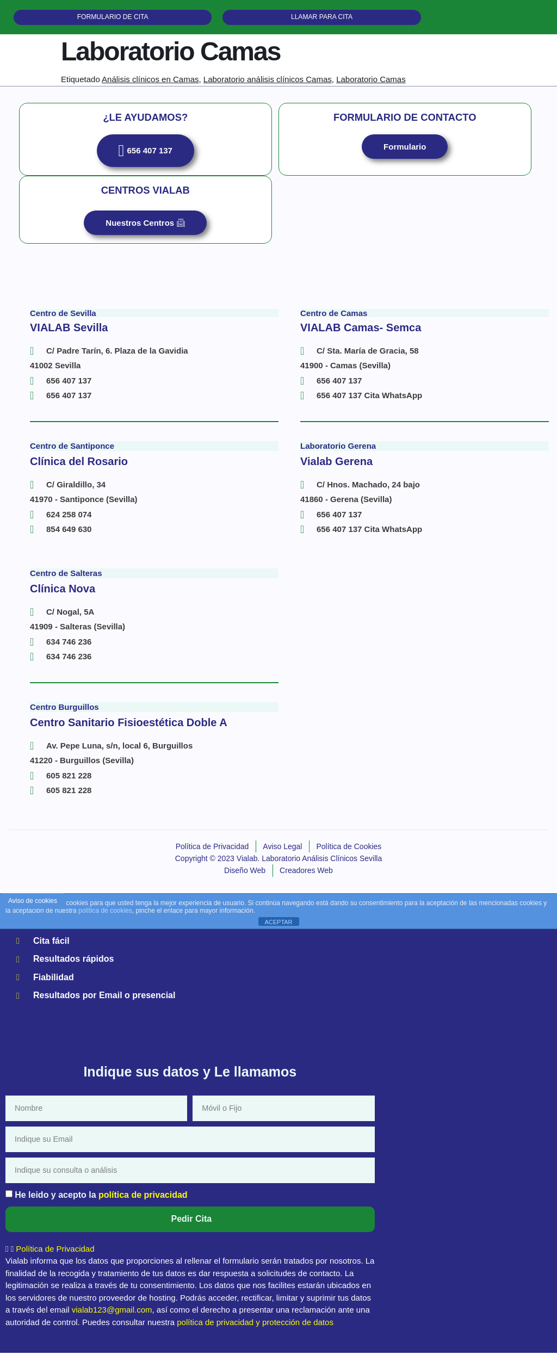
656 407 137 (145, 158)
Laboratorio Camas (371, 85)
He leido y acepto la (101, 1203)
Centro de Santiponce (72, 454)
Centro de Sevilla (63, 321)
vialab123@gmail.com (112, 1317)
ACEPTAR (278, 929)
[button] (190, 1257)
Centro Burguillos (64, 715)
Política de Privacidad (55, 1256)
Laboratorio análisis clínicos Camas (267, 85)
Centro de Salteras (66, 581)
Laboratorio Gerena (338, 454)
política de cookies (105, 918)
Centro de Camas (333, 321)
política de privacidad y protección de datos (255, 1330)
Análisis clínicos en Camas (150, 85)
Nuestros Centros (145, 231)
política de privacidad (143, 1203)
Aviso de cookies (32, 908)
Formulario (404, 153)
